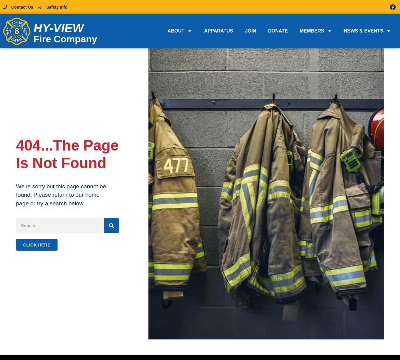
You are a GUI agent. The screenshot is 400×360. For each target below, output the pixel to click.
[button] (298, 7)
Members (316, 31)
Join (250, 30)
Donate (278, 30)
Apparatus (218, 30)
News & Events (367, 31)
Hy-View (59, 28)
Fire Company (65, 39)
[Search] (111, 225)
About (180, 31)
